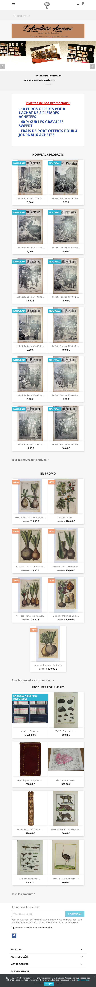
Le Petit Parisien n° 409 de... (30, 296)
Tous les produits (24, 894)
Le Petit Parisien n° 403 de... (30, 444)
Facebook (14, 936)
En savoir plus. (84, 980)
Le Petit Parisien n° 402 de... (65, 444)
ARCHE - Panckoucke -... (66, 731)
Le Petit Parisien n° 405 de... (30, 395)
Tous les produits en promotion (33, 680)
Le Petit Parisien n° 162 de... (65, 198)
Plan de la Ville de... (66, 780)
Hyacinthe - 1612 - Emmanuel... (30, 517)
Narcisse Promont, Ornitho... (48, 665)
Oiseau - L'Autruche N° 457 (66, 878)
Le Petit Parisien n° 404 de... (65, 395)
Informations (20, 971)
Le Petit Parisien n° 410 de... (65, 247)
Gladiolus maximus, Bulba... (66, 615)
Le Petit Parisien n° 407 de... (30, 346)
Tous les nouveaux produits (31, 460)
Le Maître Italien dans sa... (30, 829)
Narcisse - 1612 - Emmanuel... (30, 566)
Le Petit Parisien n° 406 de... (65, 346)
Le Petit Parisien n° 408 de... (65, 296)
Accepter (48, 984)
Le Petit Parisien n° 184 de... (30, 198)
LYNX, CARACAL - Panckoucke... (66, 829)
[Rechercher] (48, 16)
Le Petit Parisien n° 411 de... (30, 247)
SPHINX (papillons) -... (30, 878)
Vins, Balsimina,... (65, 517)
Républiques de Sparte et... (30, 780)
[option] (48, 64)
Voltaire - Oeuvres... (30, 731)
